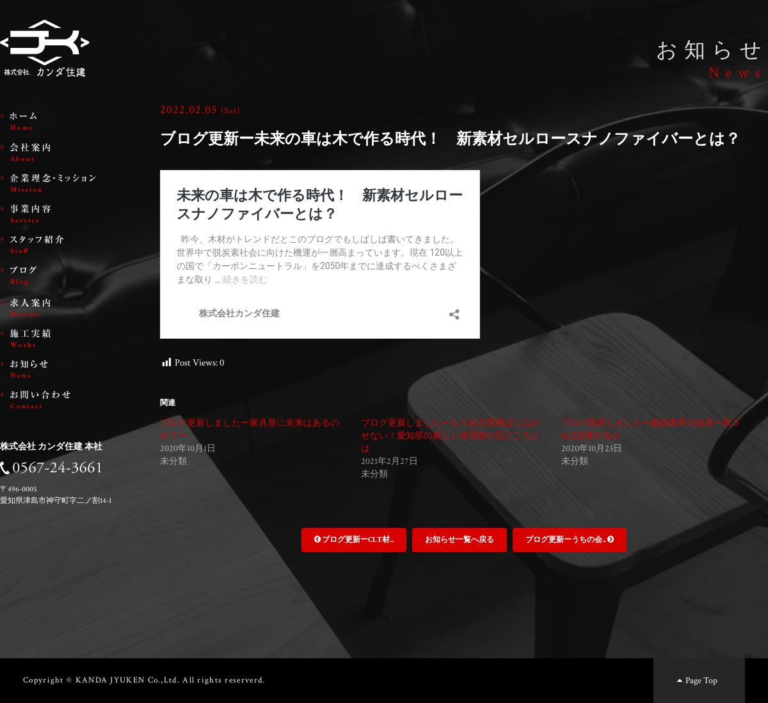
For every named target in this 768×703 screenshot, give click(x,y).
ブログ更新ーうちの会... (569, 540)
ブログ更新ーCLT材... (354, 540)
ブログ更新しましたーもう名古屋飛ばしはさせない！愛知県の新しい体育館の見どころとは (450, 435)
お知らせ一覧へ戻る (459, 540)
